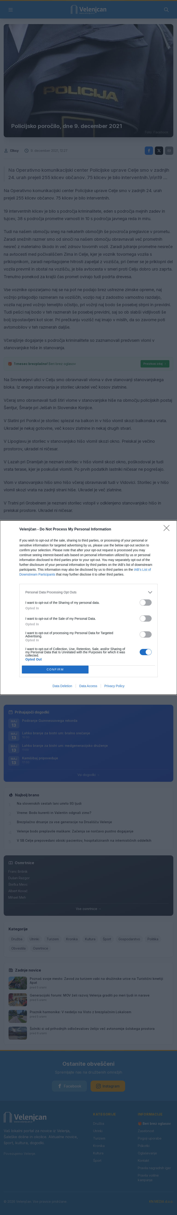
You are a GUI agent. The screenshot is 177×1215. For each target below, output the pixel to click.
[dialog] (88, 607)
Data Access (88, 686)
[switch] (146, 602)
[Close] (168, 529)
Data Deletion (62, 686)
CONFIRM (55, 669)
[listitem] (88, 592)
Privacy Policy (114, 686)
